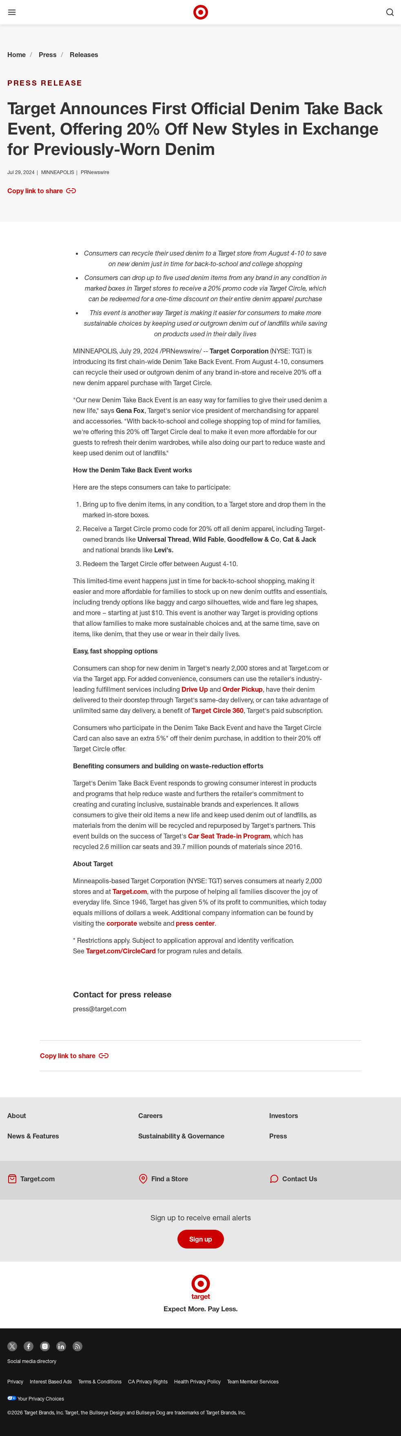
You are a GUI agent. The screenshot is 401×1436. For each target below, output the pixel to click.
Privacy (15, 1382)
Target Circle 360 (218, 710)
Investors (283, 1116)
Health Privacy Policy (197, 1382)
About (16, 1116)
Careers (150, 1116)
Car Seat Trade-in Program (229, 836)
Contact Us (293, 1179)
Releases (84, 55)
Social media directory (31, 1361)
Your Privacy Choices (35, 1399)
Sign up (200, 1239)
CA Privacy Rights (148, 1382)
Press (48, 55)
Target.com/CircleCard (121, 951)
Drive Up (195, 689)
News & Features (33, 1136)
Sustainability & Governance (181, 1136)
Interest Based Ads (51, 1382)
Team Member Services (253, 1382)
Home (16, 55)
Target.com (130, 891)
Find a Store (163, 1179)
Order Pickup (242, 689)
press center (195, 923)
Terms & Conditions (100, 1382)
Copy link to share (41, 191)
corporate (122, 923)
